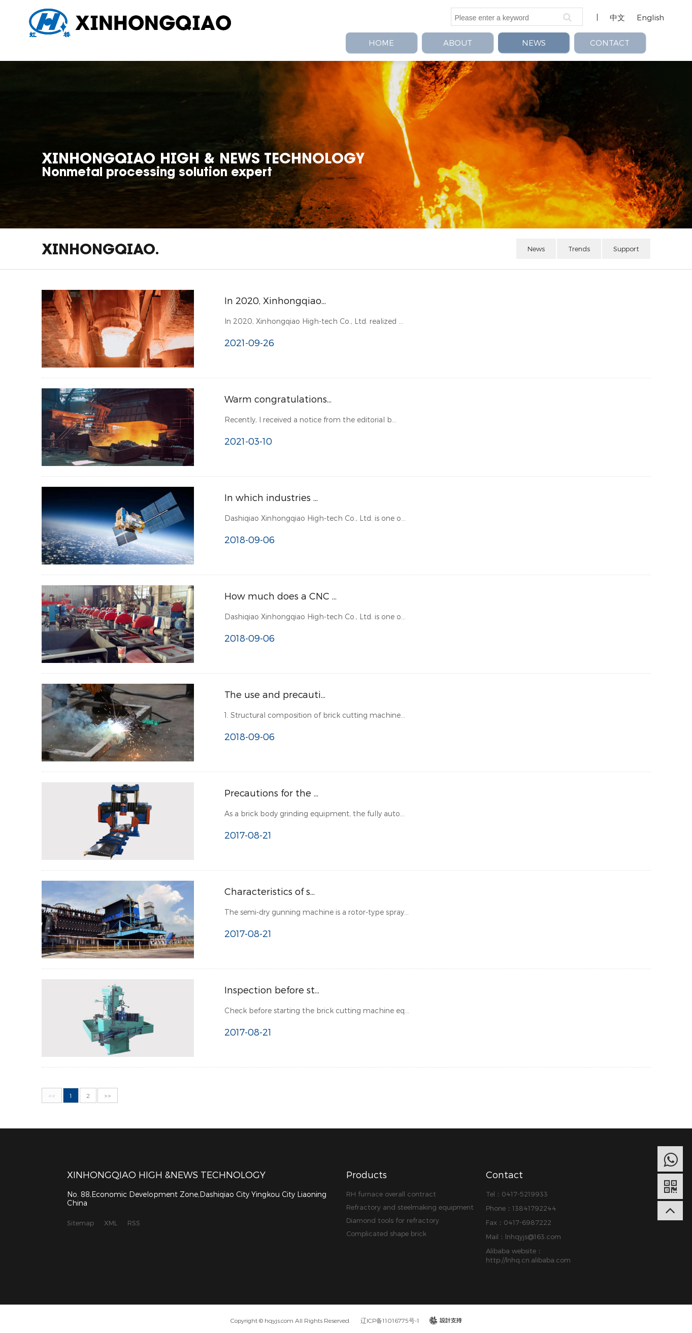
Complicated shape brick (386, 1233)
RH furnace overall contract (391, 1194)
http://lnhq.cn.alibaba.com (528, 1260)
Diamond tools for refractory (392, 1220)
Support (626, 249)
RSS (133, 1223)
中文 (617, 17)
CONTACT (610, 42)
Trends (579, 249)
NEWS (534, 42)
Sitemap (80, 1223)
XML (110, 1223)
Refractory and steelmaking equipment (410, 1207)
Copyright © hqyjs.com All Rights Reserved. (290, 1320)
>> (107, 1095)
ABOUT (457, 42)
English (650, 17)
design (445, 1320)
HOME (381, 42)
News (536, 249)
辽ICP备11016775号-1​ (389, 1320)
